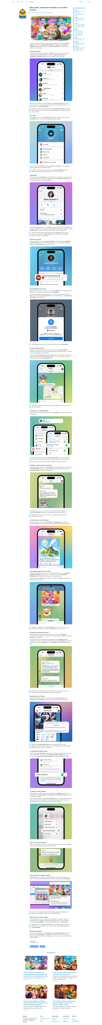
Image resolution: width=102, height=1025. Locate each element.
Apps (22, 1)
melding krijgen (33, 352)
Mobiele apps (55, 1016)
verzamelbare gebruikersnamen (43, 290)
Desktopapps (66, 1016)
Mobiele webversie (56, 1021)
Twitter (87, 1)
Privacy (42, 1019)
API (26, 1)
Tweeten (42, 946)
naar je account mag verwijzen (44, 510)
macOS (64, 1019)
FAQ (18, 1)
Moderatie (31, 1)
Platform (74, 1016)
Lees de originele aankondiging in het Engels (41, 12)
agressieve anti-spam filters (63, 627)
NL (81, 1)
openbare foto (50, 514)
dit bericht (56, 936)
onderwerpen (46, 844)
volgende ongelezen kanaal (36, 104)
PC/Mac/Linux (66, 1018)
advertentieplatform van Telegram (45, 926)
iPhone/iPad (54, 1018)
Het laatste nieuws (80, 8)
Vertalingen (74, 1019)
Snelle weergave (75, 1021)
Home (13, 1)
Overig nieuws (51, 952)
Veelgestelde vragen (44, 1018)
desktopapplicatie (40, 877)
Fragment (46, 344)
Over (41, 1016)
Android (53, 1019)
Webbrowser (66, 1021)
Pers (41, 1021)
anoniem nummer (54, 294)
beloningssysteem (41, 919)
